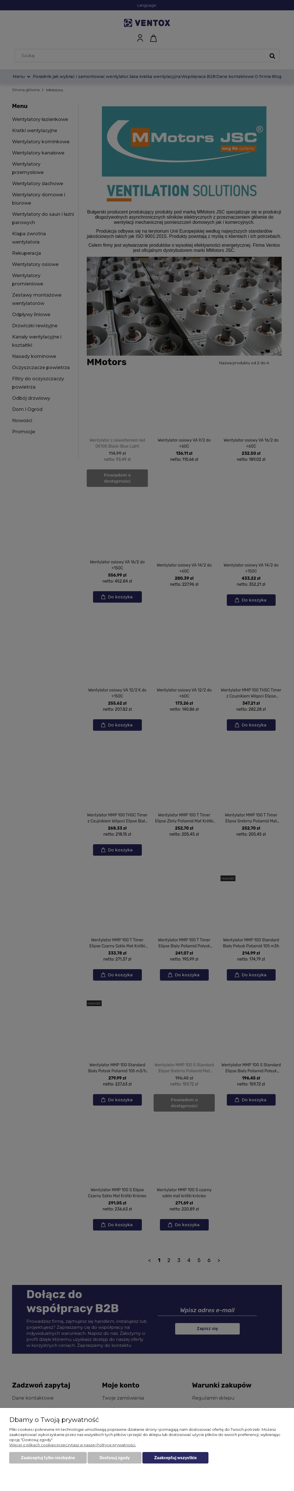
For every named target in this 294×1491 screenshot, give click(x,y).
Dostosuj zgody (114, 1457)
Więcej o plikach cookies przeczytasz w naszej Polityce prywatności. (72, 1445)
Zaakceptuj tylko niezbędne (48, 1457)
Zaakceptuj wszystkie (175, 1457)
